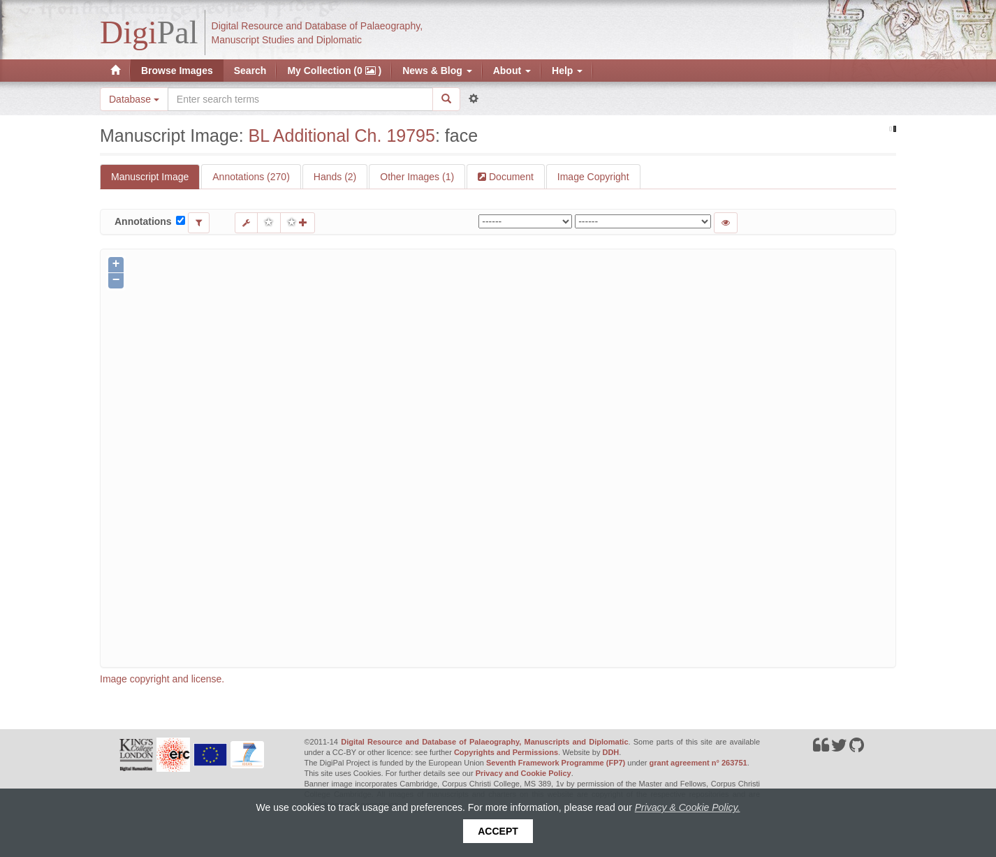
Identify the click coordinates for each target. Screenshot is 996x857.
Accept (498, 831)
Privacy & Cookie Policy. (687, 807)
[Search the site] (300, 99)
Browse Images (177, 70)
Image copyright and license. (162, 678)
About (512, 70)
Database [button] (134, 99)
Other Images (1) (417, 176)
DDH (610, 752)
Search (250, 70)
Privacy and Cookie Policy (523, 773)
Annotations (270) (251, 176)
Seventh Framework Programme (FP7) (555, 763)
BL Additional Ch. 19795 (342, 135)
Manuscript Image (150, 176)
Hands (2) (335, 176)
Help (567, 70)
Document (510, 176)
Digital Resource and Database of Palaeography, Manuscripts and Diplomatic (484, 742)
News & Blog (436, 70)
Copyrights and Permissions (506, 752)
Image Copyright (593, 176)
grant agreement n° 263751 (698, 763)
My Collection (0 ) (334, 70)
